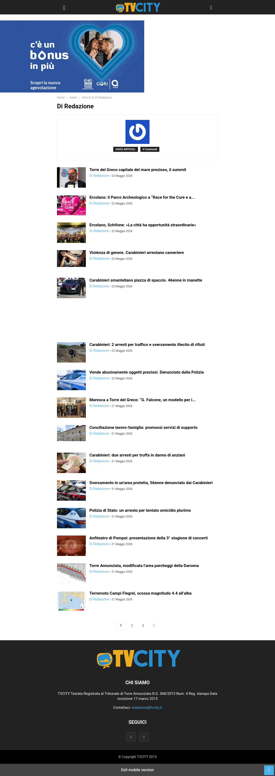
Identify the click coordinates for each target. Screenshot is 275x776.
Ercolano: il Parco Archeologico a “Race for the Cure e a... (142, 197)
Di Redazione (99, 176)
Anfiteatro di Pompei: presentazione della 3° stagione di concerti (148, 538)
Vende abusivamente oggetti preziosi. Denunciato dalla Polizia (146, 372)
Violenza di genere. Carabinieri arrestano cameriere (136, 252)
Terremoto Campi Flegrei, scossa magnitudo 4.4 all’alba (140, 593)
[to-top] (269, 767)
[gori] (72, 56)
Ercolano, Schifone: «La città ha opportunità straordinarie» (142, 224)
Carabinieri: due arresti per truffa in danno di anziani (137, 455)
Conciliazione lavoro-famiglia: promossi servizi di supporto (143, 427)
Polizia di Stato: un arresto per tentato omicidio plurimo (140, 510)
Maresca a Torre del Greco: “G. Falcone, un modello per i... (142, 399)
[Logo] (137, 668)
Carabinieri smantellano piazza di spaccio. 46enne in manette (145, 280)
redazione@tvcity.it (146, 707)
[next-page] (154, 626)
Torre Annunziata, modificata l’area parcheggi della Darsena (144, 565)
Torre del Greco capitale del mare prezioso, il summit (137, 169)
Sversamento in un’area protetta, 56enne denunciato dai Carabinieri (151, 482)
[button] (64, 7)
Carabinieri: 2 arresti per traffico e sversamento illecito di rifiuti (147, 344)
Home (61, 97)
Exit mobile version (137, 770)
